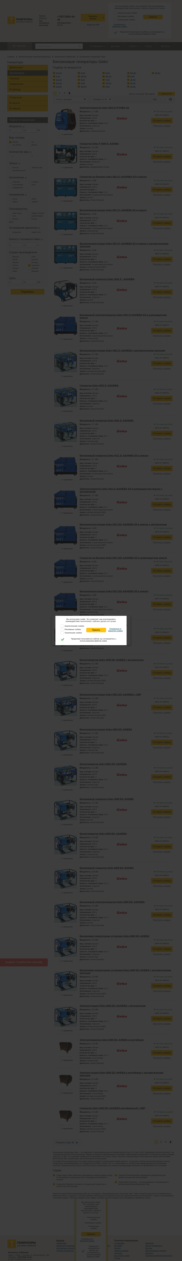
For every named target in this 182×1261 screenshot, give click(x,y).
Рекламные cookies (73, 629)
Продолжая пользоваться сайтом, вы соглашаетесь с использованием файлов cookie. (93, 640)
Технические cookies (73, 633)
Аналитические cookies (74, 626)
